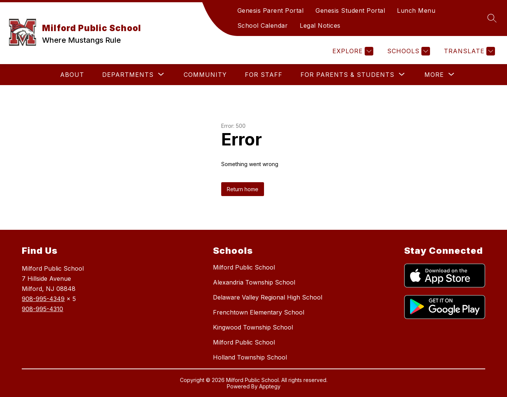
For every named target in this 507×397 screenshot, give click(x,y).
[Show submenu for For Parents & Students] (347, 74)
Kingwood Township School (253, 327)
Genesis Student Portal (350, 10)
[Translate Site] (468, 51)
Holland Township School (250, 357)
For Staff (263, 74)
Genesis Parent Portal (270, 10)
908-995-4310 (42, 309)
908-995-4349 (43, 299)
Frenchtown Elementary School (258, 312)
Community (205, 74)
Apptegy (270, 386)
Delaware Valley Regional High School (267, 297)
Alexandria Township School (254, 282)
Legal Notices (320, 25)
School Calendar (262, 25)
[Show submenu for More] (434, 74)
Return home (242, 189)
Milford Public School (244, 267)
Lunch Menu (416, 10)
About (72, 74)
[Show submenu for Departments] (128, 74)
